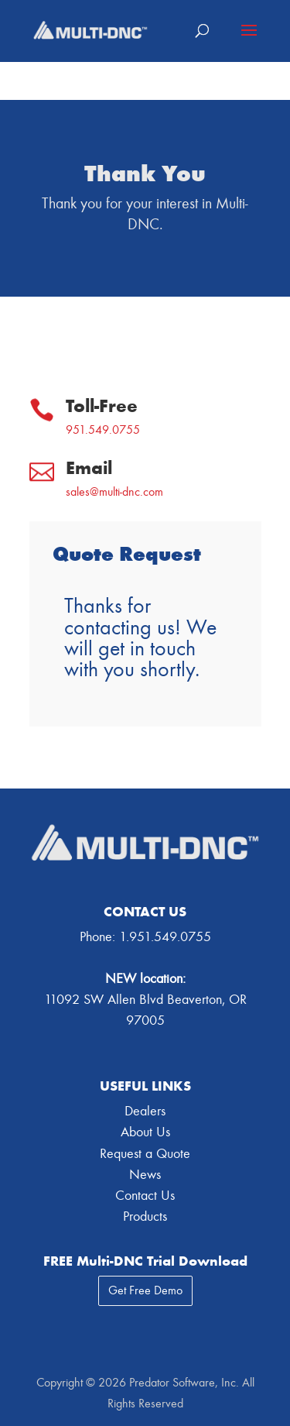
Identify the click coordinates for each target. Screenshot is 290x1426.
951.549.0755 (103, 430)
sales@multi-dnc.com (114, 492)
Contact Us (145, 1195)
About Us (145, 1132)
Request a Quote (145, 1154)
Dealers (145, 1111)
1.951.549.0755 (165, 937)
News (145, 1175)
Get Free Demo (145, 1290)
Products (145, 1216)
